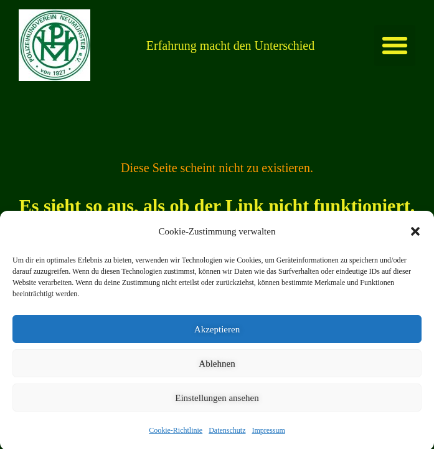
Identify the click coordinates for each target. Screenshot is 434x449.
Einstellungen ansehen (217, 410)
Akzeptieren (217, 341)
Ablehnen (217, 375)
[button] (415, 243)
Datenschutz (227, 442)
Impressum (268, 442)
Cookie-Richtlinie (175, 442)
